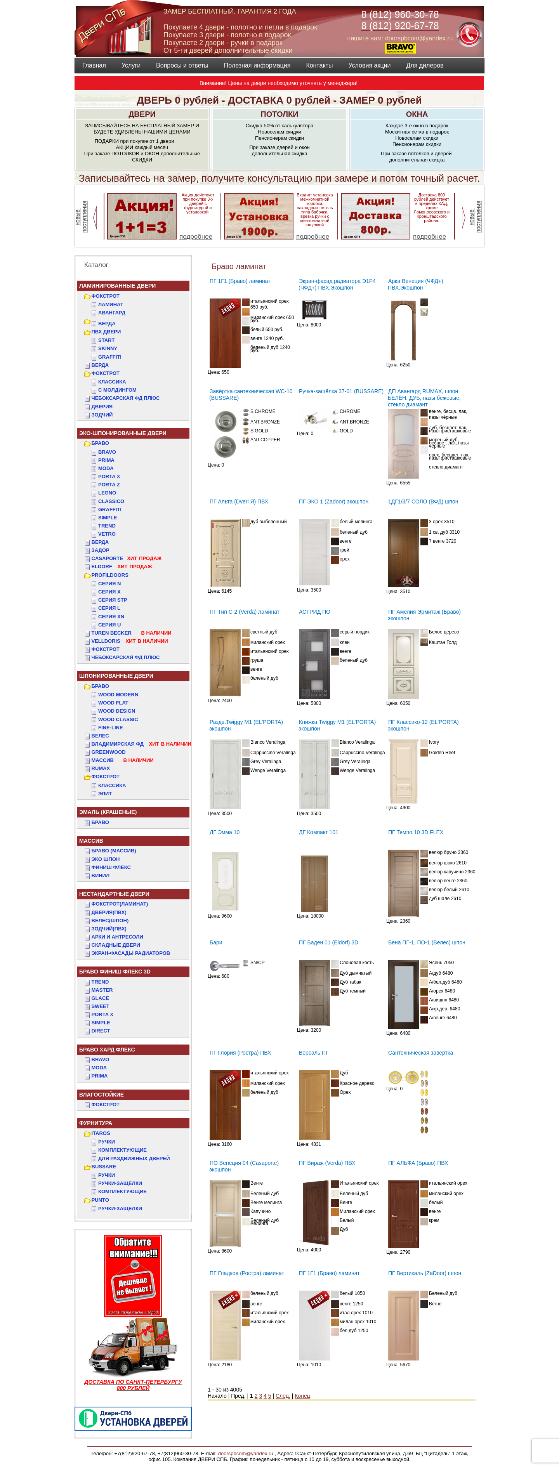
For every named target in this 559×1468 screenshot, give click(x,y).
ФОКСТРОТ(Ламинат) (120, 904)
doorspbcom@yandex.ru (245, 1453)
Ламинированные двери (117, 286)
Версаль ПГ (314, 1053)
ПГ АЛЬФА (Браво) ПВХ (418, 1163)
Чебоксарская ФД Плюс (126, 657)
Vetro (107, 534)
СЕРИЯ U (109, 625)
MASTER (102, 990)
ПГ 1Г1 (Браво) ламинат (240, 281)
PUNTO (100, 1200)
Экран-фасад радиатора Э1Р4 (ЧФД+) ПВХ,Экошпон (337, 284)
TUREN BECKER (132, 633)
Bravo (107, 452)
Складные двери (116, 945)
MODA (99, 1068)
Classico (111, 501)
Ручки (106, 1142)
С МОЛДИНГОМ (117, 390)
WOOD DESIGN (116, 711)
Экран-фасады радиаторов (131, 953)
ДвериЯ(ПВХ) (109, 912)
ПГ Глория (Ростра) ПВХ (240, 1053)
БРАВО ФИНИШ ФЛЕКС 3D (115, 971)
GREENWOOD (109, 752)
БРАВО (100, 443)
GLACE (100, 998)
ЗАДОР (100, 550)
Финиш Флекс (111, 867)
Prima (106, 460)
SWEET (100, 1006)
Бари (216, 942)
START (106, 340)
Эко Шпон (106, 859)
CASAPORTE (127, 558)
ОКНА (417, 114)
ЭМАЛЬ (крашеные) (108, 812)
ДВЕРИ (142, 114)
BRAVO (100, 1059)
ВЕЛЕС (100, 736)
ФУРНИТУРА (95, 1123)
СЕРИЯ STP (112, 600)
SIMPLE (101, 1023)
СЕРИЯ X (109, 592)
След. (283, 1396)
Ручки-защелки (120, 1208)
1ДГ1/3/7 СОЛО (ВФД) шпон (423, 501)
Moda (106, 468)
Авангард (111, 313)
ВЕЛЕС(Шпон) (110, 920)
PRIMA (100, 1076)
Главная (94, 65)
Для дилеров (424, 65)
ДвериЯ (102, 407)
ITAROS (101, 1133)
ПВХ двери (106, 332)
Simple (107, 518)
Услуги (131, 65)
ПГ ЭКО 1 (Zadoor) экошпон (333, 501)
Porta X (109, 476)
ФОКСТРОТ (106, 296)
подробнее (195, 236)
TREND (100, 982)
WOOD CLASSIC (118, 719)
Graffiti (110, 509)
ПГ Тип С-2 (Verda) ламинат (245, 612)
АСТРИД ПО (314, 612)
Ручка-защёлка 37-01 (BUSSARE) (341, 391)
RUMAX (101, 768)
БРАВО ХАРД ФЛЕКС (107, 1049)
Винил (101, 875)
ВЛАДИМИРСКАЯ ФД (141, 744)
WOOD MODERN (118, 695)
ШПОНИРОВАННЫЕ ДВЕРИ (116, 676)
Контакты (319, 65)
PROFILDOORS (110, 575)
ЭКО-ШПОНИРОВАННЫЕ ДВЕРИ (123, 433)
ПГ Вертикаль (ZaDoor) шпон (424, 1273)
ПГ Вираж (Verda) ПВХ (327, 1163)
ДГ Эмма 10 (225, 832)
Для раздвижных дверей (134, 1158)
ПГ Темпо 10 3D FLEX (415, 832)
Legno (107, 493)
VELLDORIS (130, 641)
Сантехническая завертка (420, 1053)
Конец (302, 1396)
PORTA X (102, 1014)
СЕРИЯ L (109, 608)
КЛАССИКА (112, 382)
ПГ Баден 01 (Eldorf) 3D (328, 942)
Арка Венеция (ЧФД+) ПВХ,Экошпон (415, 284)
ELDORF (122, 566)
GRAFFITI (110, 357)
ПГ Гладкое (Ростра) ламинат (247, 1273)
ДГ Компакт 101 (319, 832)
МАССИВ (123, 760)
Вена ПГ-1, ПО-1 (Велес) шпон (426, 942)
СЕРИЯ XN (111, 616)
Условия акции (369, 65)
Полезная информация (257, 65)
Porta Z (109, 485)
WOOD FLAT (113, 703)
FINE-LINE (110, 728)
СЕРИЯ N (109, 584)
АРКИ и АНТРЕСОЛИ (117, 937)
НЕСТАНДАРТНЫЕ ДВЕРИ (114, 894)
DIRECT (101, 1031)
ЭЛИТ (105, 793)
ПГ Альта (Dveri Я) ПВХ (239, 501)
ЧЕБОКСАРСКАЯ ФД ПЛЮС (126, 398)
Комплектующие (122, 1150)
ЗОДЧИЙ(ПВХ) (109, 929)
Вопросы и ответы (182, 65)
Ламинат (110, 304)
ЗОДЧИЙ (102, 415)
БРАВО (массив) (114, 851)
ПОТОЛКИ (279, 114)
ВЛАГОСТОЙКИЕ (101, 1094)
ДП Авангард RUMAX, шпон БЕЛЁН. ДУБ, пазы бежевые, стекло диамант (424, 398)
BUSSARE (104, 1167)
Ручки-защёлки (120, 1183)
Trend (107, 526)
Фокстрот (106, 649)
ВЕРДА (107, 323)
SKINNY (107, 348)
